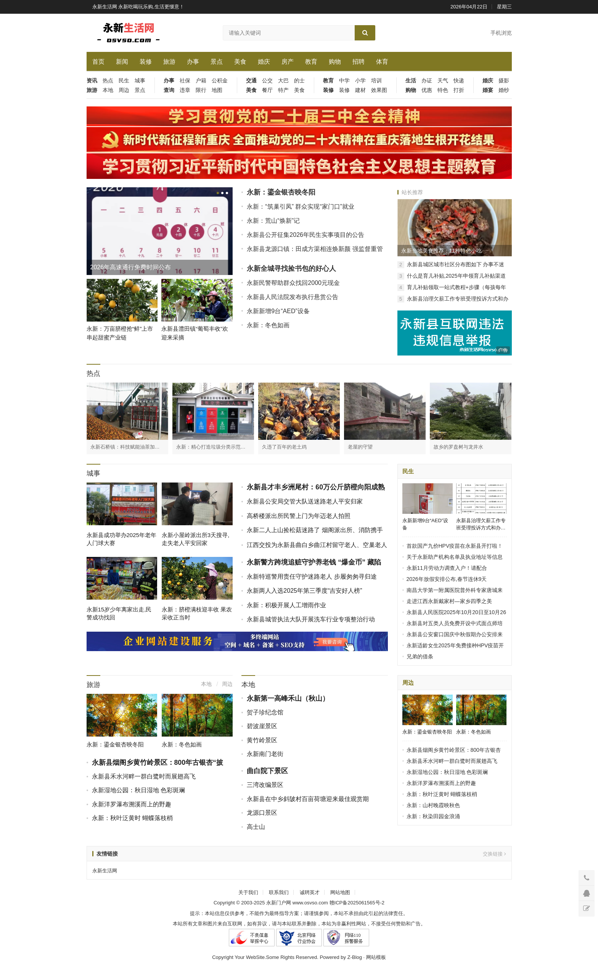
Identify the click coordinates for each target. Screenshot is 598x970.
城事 (140, 81)
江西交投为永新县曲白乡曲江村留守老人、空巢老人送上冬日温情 (317, 549)
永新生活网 (104, 870)
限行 (201, 90)
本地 (108, 90)
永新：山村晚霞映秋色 (433, 805)
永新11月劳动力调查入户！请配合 (447, 568)
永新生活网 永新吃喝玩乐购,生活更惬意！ (138, 7)
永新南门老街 (265, 754)
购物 (335, 61)
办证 (426, 81)
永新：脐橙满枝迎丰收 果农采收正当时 (197, 613)
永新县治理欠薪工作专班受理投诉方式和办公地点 (481, 524)
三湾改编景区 (265, 785)
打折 (458, 90)
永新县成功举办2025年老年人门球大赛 (121, 539)
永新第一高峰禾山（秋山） (288, 698)
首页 (98, 61)
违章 (185, 90)
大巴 (283, 81)
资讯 (92, 81)
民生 (124, 81)
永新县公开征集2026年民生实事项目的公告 (305, 235)
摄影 (503, 81)
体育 (382, 61)
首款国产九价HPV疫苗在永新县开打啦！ (455, 546)
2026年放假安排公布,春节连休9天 (447, 579)
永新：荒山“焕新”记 (273, 220)
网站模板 (376, 957)
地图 (217, 90)
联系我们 (279, 892)
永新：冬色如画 (268, 325)
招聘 (358, 61)
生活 (410, 81)
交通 (251, 81)
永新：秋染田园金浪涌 (433, 816)
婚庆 (264, 61)
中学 (344, 81)
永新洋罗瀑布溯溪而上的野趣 (131, 804)
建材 (360, 90)
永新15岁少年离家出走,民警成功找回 (119, 613)
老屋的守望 (360, 447)
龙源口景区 (262, 812)
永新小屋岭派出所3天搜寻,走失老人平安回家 (196, 539)
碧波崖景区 (262, 726)
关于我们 (248, 892)
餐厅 (267, 90)
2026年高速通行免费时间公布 (130, 267)
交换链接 (494, 854)
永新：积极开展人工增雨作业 (286, 605)
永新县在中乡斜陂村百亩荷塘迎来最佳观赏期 (308, 799)
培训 (376, 81)
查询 (169, 90)
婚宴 (487, 90)
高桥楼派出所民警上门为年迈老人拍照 (298, 516)
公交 (267, 81)
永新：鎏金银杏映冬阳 (281, 192)
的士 (299, 81)
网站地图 (340, 892)
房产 (287, 61)
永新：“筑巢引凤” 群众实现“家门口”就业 (300, 206)
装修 (146, 61)
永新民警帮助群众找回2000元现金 (293, 283)
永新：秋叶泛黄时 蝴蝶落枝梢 (132, 818)
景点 (217, 61)
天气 (442, 81)
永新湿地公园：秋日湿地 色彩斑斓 (138, 790)
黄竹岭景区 (262, 740)
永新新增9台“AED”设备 (278, 311)
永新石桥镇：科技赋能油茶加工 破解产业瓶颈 (125, 447)
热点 (108, 81)
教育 (311, 61)
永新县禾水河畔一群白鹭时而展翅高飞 (144, 776)
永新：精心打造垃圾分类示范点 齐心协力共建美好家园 (211, 447)
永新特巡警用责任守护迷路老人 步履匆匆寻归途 (311, 576)
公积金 (220, 81)
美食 (240, 61)
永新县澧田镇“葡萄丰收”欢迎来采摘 (194, 333)
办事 (193, 61)
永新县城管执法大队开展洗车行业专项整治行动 (311, 619)
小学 (360, 81)
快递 (458, 81)
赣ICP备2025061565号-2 (357, 903)
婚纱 (503, 90)
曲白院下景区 (267, 771)
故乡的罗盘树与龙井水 (458, 447)
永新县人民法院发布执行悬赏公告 (292, 297)
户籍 (201, 81)
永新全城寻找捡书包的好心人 (291, 268)
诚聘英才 (310, 892)
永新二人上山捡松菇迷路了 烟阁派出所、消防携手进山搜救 (315, 534)
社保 (185, 81)
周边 (124, 90)
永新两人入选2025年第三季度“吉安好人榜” (304, 590)
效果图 (379, 90)
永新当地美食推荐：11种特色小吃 (441, 251)
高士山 (256, 827)
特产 (283, 90)
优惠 (426, 90)
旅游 (169, 61)
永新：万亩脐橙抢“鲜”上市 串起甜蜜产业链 (120, 333)
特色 (442, 90)
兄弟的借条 (420, 656)
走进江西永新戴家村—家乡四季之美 (449, 601)
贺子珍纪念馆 (265, 712)
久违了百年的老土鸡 (284, 447)
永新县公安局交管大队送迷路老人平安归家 (305, 501)
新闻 (122, 61)
